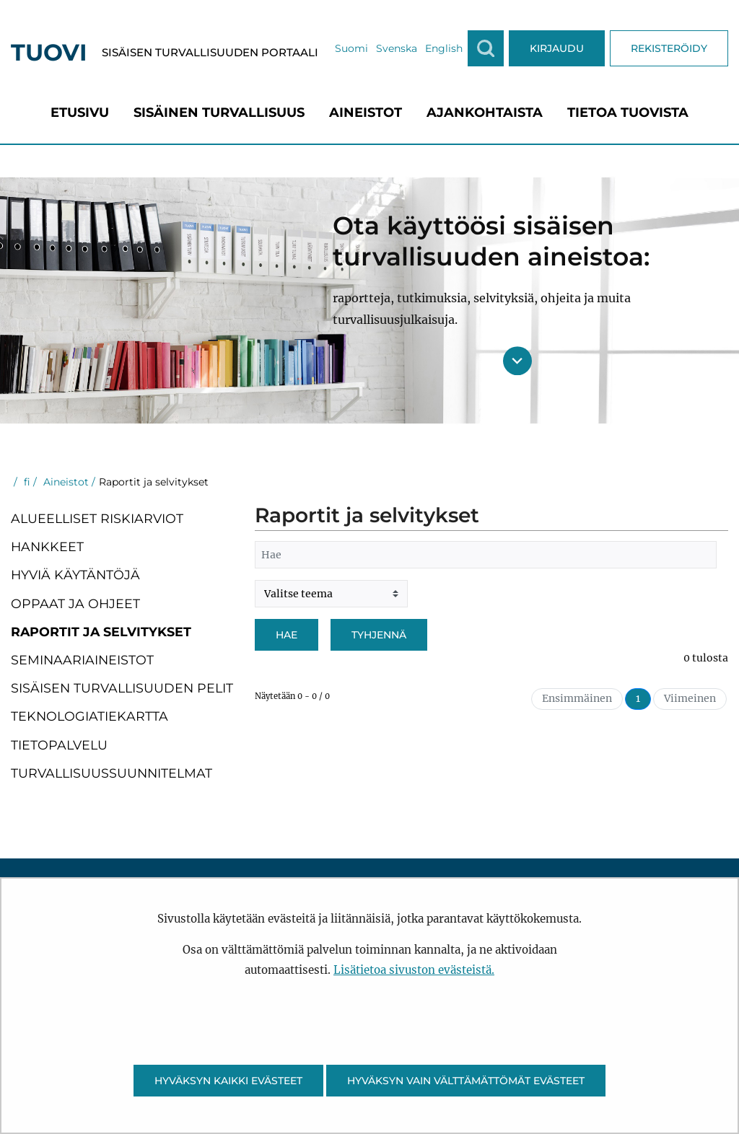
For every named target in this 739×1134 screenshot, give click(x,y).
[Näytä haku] (486, 48)
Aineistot (64, 481)
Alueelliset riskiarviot (97, 518)
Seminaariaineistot (82, 659)
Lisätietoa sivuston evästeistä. (413, 970)
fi (25, 481)
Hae (286, 634)
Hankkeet (47, 546)
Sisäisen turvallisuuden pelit (122, 687)
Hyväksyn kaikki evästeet (228, 1080)
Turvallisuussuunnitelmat (111, 773)
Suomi (351, 48)
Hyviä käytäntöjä (75, 574)
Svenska (396, 48)
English (444, 48)
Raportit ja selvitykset (101, 631)
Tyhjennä (378, 634)
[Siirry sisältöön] (517, 360)
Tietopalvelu (59, 744)
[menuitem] (80, 112)
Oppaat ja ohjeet (75, 603)
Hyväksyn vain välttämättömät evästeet (466, 1080)
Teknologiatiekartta (89, 716)
